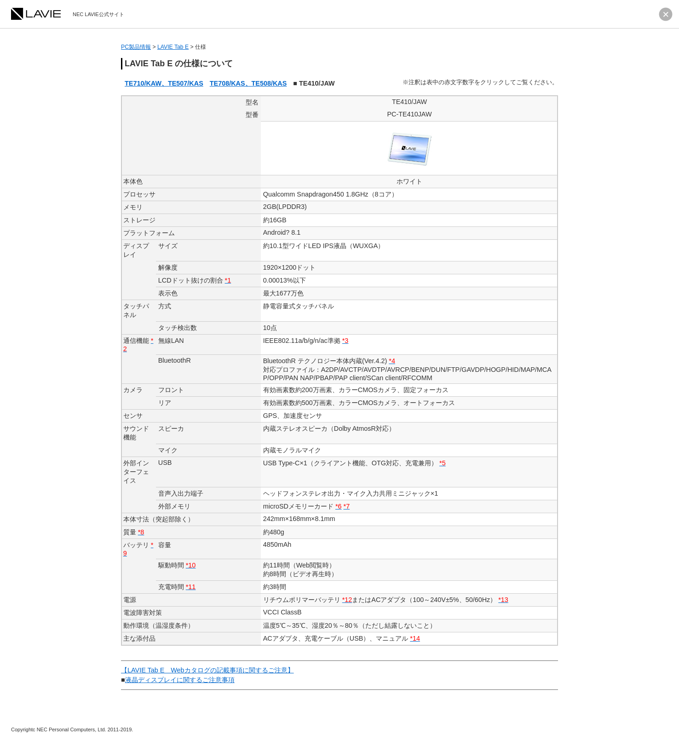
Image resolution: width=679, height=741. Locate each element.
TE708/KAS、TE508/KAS (248, 83)
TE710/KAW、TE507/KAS (164, 83)
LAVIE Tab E (173, 47)
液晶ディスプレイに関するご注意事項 (180, 679)
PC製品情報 (136, 47)
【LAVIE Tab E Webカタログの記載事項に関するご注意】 (207, 670)
